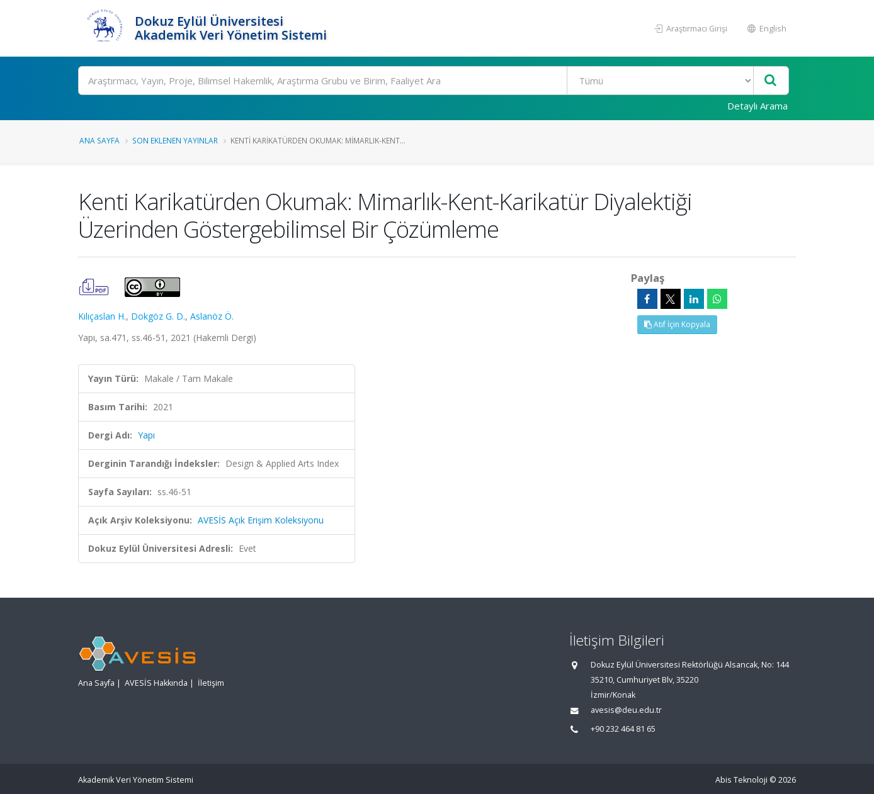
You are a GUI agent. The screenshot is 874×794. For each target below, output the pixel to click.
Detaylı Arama (757, 105)
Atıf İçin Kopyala (677, 324)
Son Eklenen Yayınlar (175, 140)
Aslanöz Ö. (212, 316)
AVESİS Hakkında (156, 683)
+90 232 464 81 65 (623, 729)
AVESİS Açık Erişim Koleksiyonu (261, 520)
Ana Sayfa (99, 140)
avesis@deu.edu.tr (626, 710)
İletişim (211, 683)
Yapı (146, 435)
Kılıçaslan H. (102, 316)
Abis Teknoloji (741, 779)
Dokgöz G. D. (158, 316)
